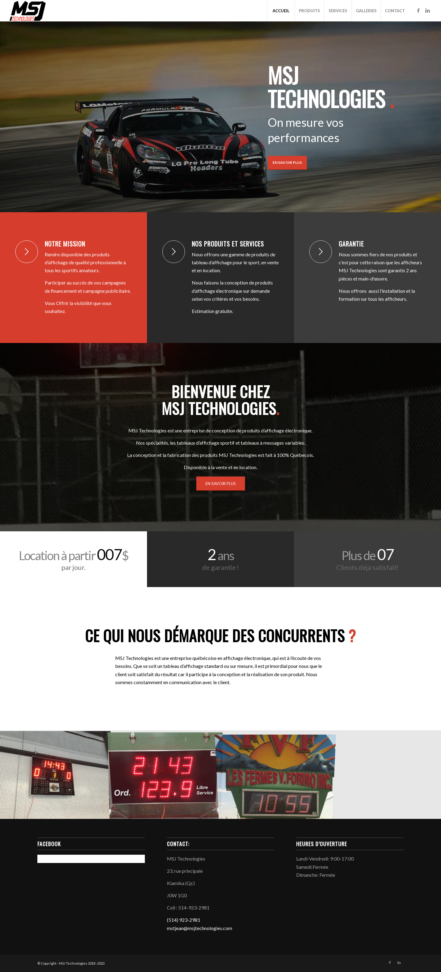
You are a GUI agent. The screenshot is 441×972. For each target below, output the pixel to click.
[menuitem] (281, 10)
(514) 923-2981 (183, 920)
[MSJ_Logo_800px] (28, 10)
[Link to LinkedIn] (427, 10)
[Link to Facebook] (418, 10)
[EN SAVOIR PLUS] (220, 484)
